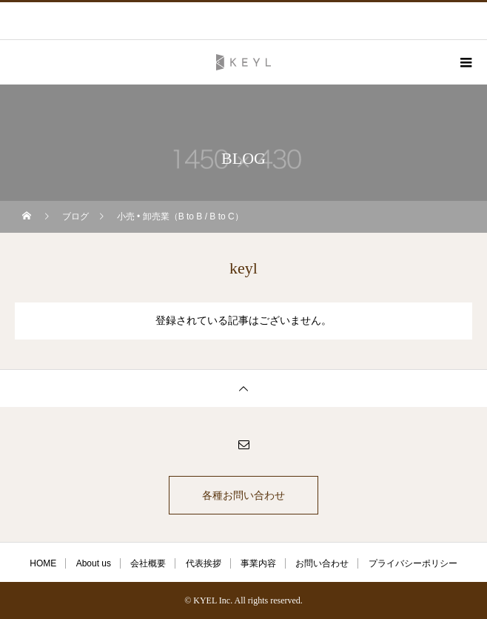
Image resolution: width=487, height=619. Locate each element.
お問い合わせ (322, 563)
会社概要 (148, 563)
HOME (43, 563)
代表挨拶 (203, 563)
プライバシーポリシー (413, 563)
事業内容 (258, 563)
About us (93, 563)
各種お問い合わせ (243, 495)
